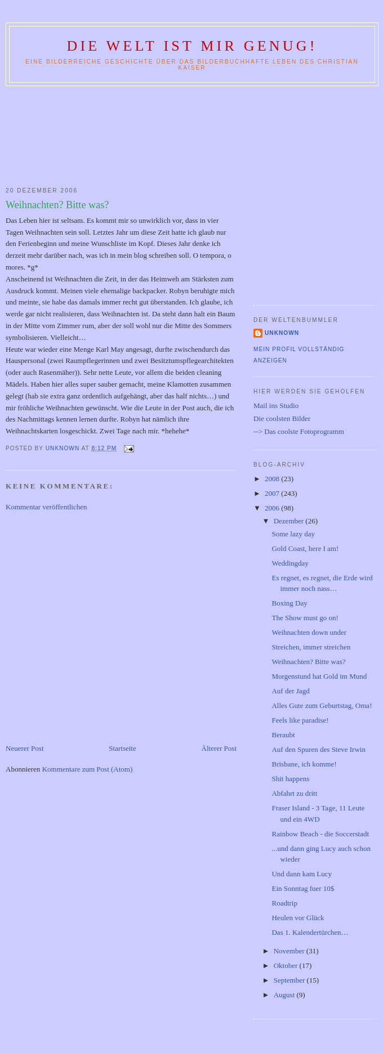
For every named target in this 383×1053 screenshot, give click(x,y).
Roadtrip (284, 903)
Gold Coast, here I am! (305, 548)
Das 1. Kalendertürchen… (309, 932)
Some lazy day (293, 534)
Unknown (282, 333)
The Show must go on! (304, 617)
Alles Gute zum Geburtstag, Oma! (321, 705)
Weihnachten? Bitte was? (308, 661)
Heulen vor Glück (297, 917)
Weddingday (289, 563)
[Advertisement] (191, 134)
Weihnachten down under (308, 632)
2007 (273, 493)
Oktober (287, 965)
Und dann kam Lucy (301, 874)
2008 (273, 478)
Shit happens (290, 778)
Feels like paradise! (299, 720)
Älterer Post (219, 748)
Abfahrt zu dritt (294, 793)
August (285, 995)
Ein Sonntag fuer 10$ (302, 888)
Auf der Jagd (290, 691)
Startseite (122, 748)
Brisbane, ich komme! (303, 764)
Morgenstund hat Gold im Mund (319, 676)
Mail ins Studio (276, 405)
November (290, 951)
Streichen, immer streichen (310, 647)
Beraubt (283, 735)
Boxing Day (289, 603)
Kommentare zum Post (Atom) (87, 769)
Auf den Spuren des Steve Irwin (318, 749)
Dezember (290, 521)
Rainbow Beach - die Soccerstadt (320, 834)
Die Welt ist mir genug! (191, 46)
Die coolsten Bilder (281, 418)
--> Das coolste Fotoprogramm (298, 431)
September (290, 980)
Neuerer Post (25, 748)
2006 (273, 508)
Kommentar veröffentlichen (46, 507)
